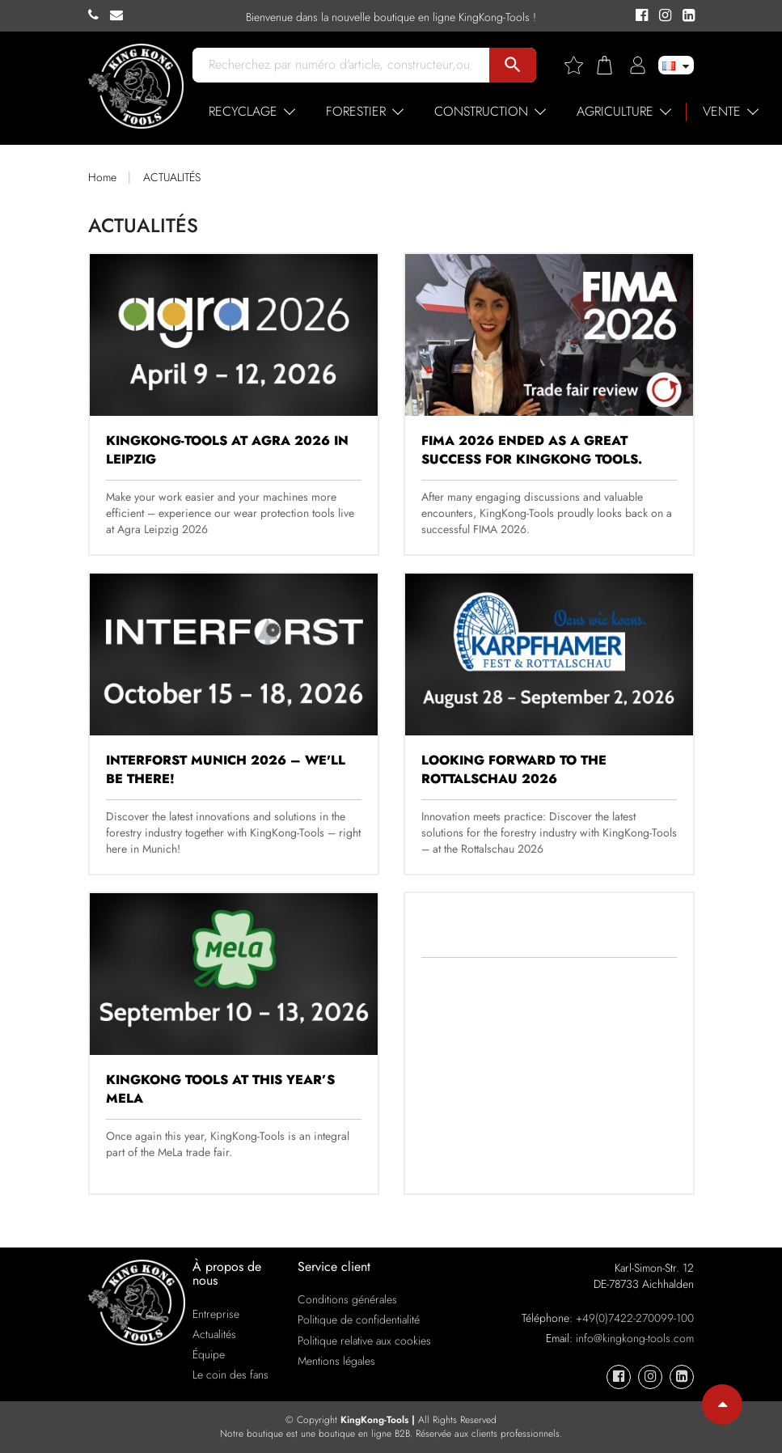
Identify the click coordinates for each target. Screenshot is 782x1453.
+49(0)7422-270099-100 (635, 1318)
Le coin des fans (230, 1374)
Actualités (214, 1334)
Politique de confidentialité (359, 1319)
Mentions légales (336, 1361)
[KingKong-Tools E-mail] (120, 15)
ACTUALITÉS (172, 177)
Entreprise (215, 1314)
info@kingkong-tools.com (635, 1338)
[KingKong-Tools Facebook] (639, 16)
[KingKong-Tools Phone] (99, 15)
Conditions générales (347, 1299)
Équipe (208, 1354)
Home (102, 177)
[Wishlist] (579, 65)
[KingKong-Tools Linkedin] (684, 16)
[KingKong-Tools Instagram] (662, 16)
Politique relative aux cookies (364, 1340)
